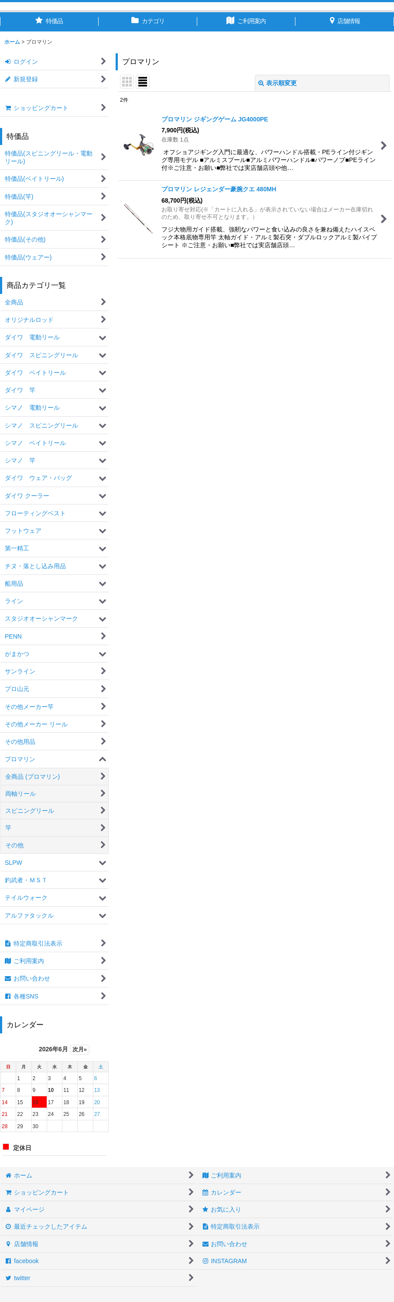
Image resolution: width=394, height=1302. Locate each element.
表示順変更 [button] (277, 82)
